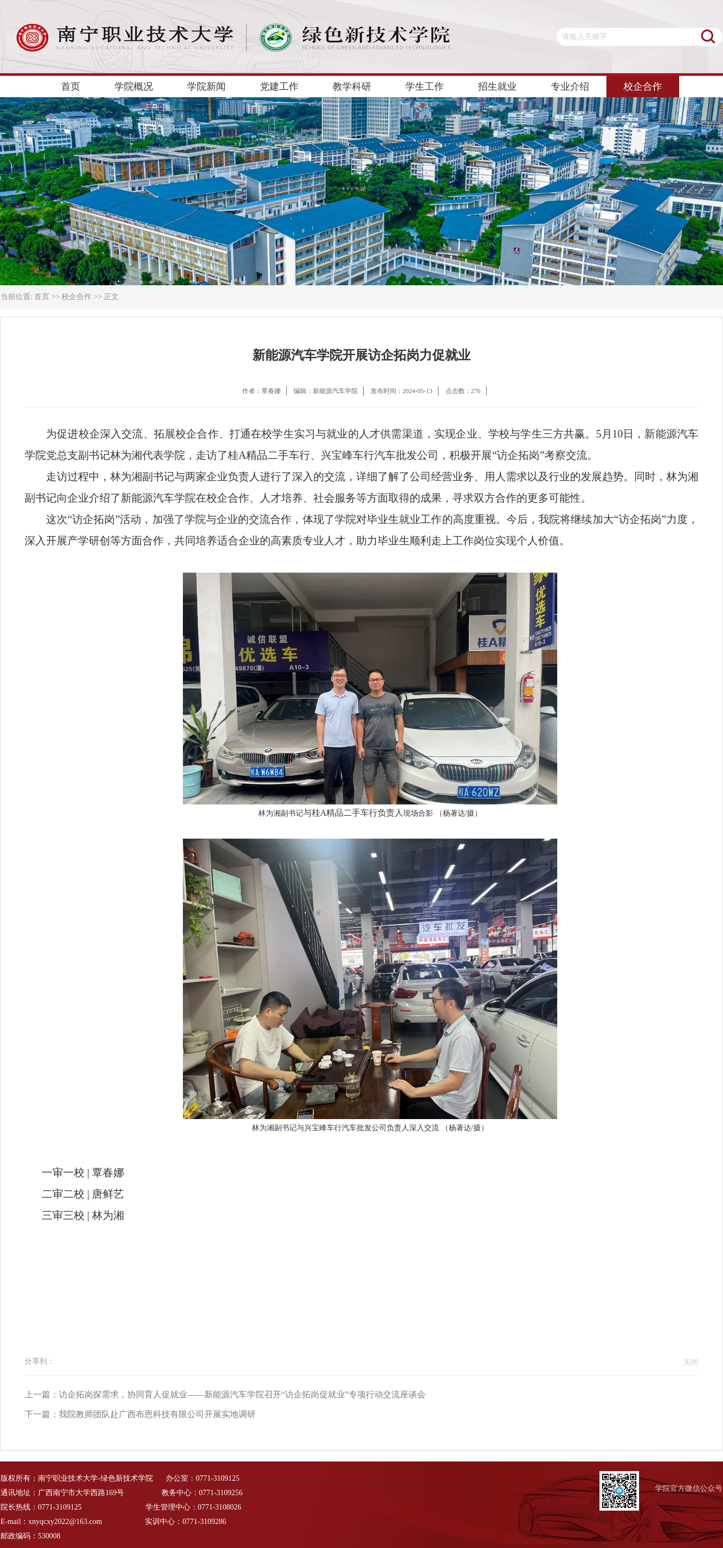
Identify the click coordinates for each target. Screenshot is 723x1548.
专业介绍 (570, 86)
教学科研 (352, 86)
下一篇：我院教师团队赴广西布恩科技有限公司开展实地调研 (140, 1414)
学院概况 (133, 86)
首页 (70, 86)
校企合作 (643, 86)
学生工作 (424, 86)
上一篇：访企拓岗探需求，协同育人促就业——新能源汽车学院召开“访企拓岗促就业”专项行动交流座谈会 (225, 1394)
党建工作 (279, 86)
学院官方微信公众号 (688, 1488)
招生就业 (497, 86)
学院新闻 (206, 86)
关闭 (688, 1362)
